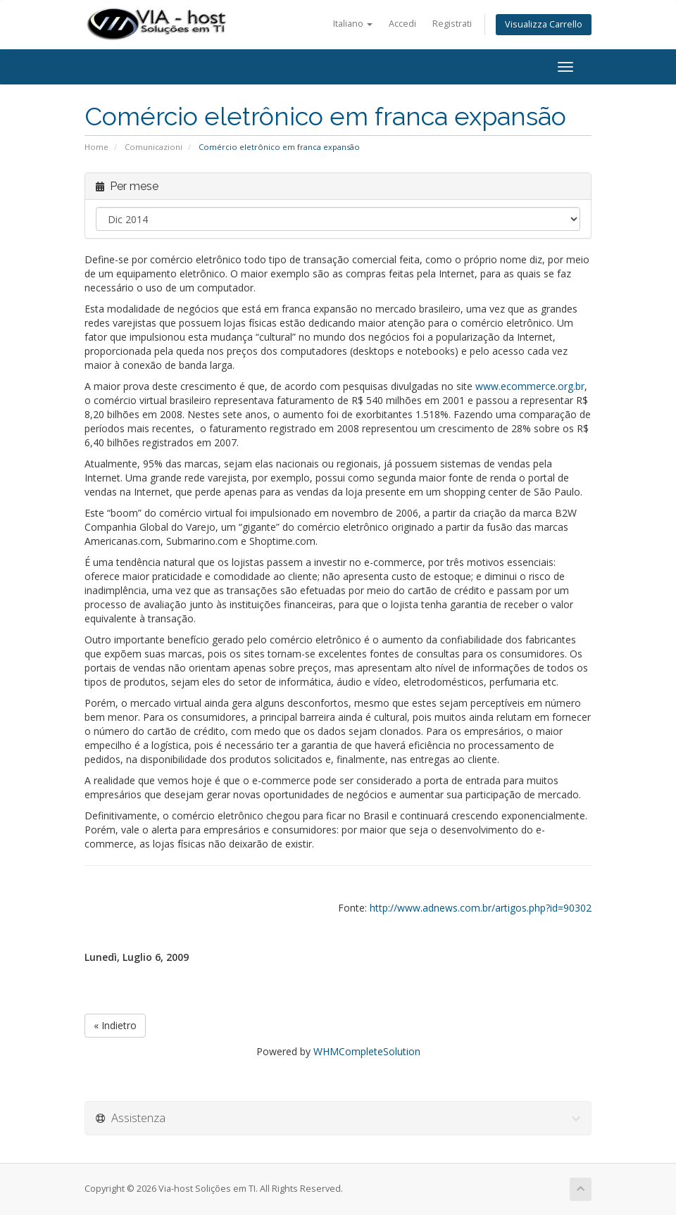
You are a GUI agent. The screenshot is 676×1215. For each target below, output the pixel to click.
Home (96, 146)
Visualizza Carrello (543, 24)
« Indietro (115, 1025)
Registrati (452, 24)
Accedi (402, 24)
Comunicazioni (153, 146)
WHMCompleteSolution (366, 1051)
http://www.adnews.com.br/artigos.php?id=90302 (481, 907)
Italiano (353, 24)
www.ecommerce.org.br (529, 386)
